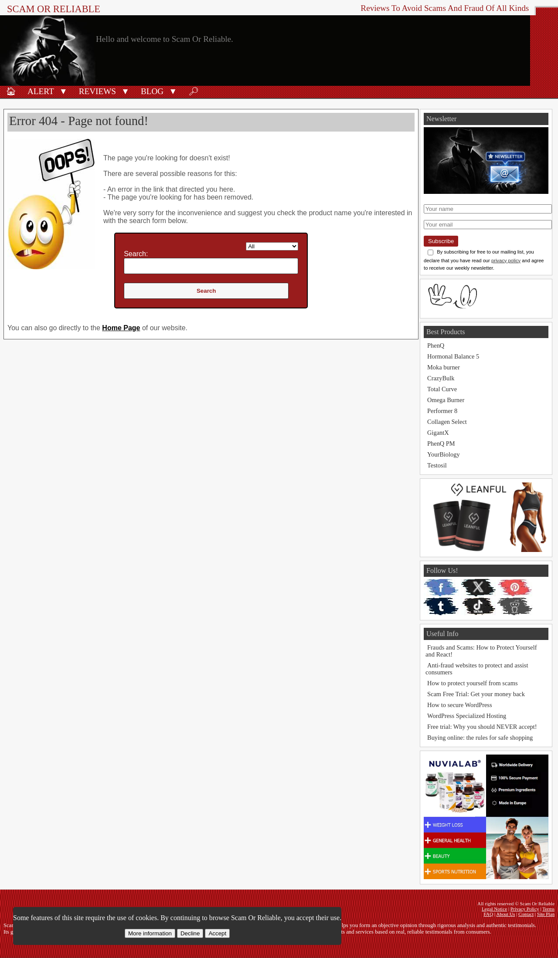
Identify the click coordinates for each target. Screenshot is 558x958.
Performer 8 (442, 410)
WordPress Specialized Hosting (466, 715)
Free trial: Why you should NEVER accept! (482, 726)
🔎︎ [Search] (193, 91)
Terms (548, 908)
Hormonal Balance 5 (453, 356)
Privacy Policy (524, 908)
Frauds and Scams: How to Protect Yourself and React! (481, 651)
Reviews (97, 91)
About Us (505, 914)
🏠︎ (11, 91)
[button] (63, 90)
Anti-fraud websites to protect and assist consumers (476, 669)
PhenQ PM (441, 443)
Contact (526, 914)
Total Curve (442, 389)
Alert (40, 91)
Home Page (121, 328)
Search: (136, 253)
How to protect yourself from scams (472, 683)
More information (150, 933)
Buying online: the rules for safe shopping (480, 737)
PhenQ (435, 345)
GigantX (438, 432)
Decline (190, 933)
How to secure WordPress (459, 704)
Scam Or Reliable (53, 8)
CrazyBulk (440, 378)
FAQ (488, 914)
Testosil (437, 465)
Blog (152, 91)
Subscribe (441, 241)
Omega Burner (445, 399)
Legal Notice (494, 908)
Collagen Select (447, 421)
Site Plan (546, 914)
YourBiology (443, 454)
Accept (217, 933)
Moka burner (443, 367)
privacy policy (506, 260)
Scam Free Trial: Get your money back (476, 694)
